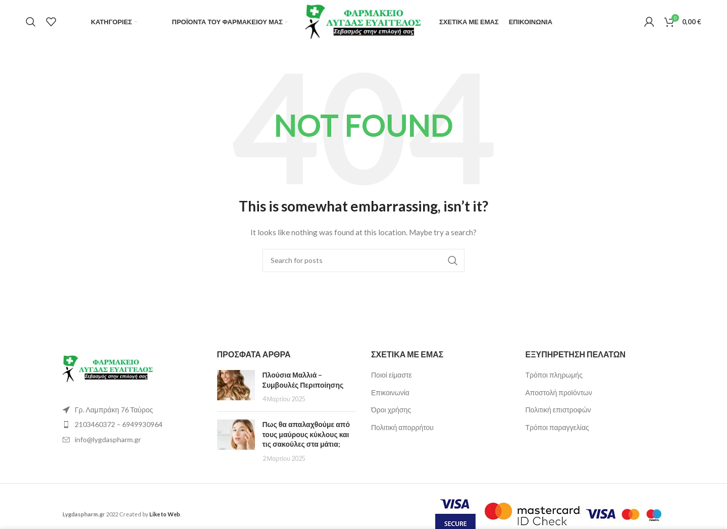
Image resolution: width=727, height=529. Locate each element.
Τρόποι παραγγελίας (557, 428)
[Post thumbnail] (236, 388)
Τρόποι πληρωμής (554, 376)
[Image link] (108, 369)
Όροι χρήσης (391, 411)
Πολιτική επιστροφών (558, 411)
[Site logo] (363, 21)
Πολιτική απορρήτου (402, 428)
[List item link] (132, 425)
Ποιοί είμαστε (391, 376)
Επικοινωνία (390, 393)
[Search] (31, 23)
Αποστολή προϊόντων (559, 393)
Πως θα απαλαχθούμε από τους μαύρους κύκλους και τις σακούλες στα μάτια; (306, 435)
